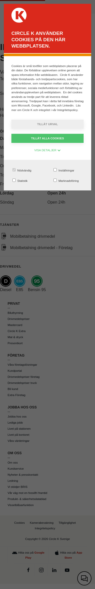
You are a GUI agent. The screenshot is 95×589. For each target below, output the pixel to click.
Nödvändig (21, 170)
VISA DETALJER (47, 150)
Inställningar (63, 170)
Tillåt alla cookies (47, 138)
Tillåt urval (47, 124)
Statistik (20, 180)
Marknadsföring (66, 180)
